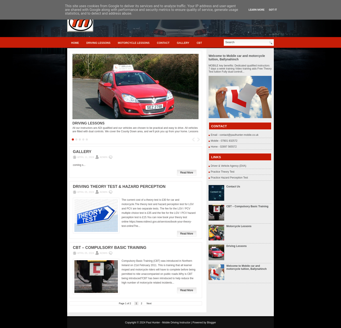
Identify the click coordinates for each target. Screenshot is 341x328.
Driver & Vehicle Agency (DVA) (228, 165)
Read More (186, 172)
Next (149, 303)
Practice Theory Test (222, 171)
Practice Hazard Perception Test (229, 177)
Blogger (211, 322)
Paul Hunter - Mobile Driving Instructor (168, 322)
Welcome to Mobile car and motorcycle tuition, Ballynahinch (237, 57)
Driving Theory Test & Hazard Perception (119, 187)
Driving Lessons (98, 42)
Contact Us (233, 186)
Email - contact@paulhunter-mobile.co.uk (235, 134)
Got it (273, 9)
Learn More (257, 9)
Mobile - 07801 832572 (224, 140)
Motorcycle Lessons (134, 42)
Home (75, 42)
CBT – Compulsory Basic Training (109, 248)
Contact (163, 42)
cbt (199, 42)
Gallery (183, 42)
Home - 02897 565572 (224, 146)
